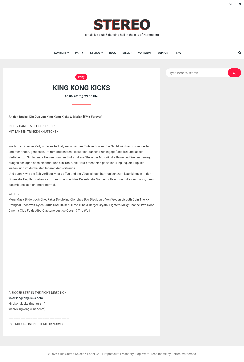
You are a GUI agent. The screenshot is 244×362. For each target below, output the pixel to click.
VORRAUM (144, 52)
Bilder (127, 52)
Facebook (235, 4)
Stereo (95, 52)
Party (79, 52)
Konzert (60, 52)
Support (164, 52)
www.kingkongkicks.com (26, 298)
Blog (112, 52)
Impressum (111, 354)
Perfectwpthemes (184, 354)
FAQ (178, 52)
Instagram (230, 4)
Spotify (240, 4)
